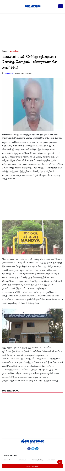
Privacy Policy (37, 460)
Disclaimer (51, 460)
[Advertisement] (32, 30)
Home (4, 51)
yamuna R (9, 73)
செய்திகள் (14, 51)
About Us (7, 460)
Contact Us (22, 460)
